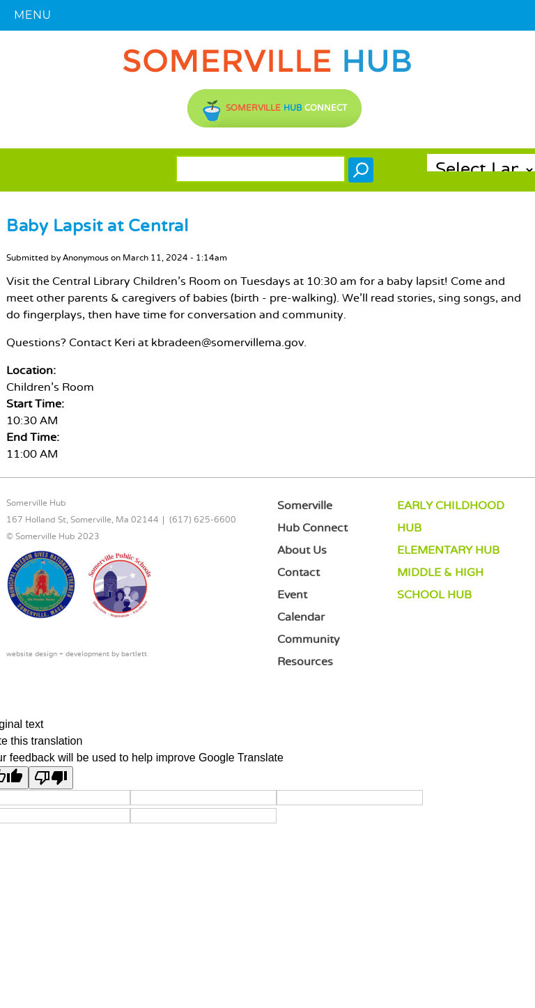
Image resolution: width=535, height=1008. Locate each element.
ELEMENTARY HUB (448, 550)
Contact (298, 573)
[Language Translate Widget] (481, 170)
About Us (302, 550)
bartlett (134, 654)
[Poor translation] (51, 777)
